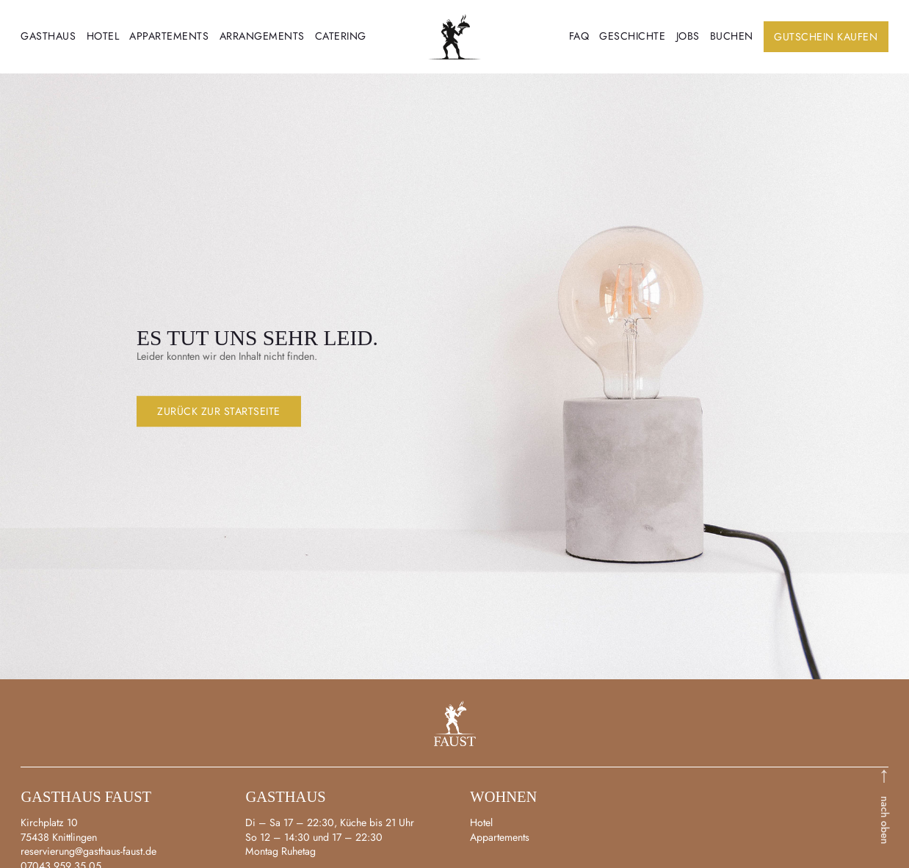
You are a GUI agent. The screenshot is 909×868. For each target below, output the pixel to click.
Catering (340, 36)
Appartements (169, 36)
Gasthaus (48, 36)
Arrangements (262, 36)
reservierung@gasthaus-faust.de (88, 851)
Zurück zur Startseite (218, 411)
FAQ (579, 36)
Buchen (731, 36)
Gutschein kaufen (825, 36)
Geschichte (632, 36)
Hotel (103, 36)
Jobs (688, 36)
